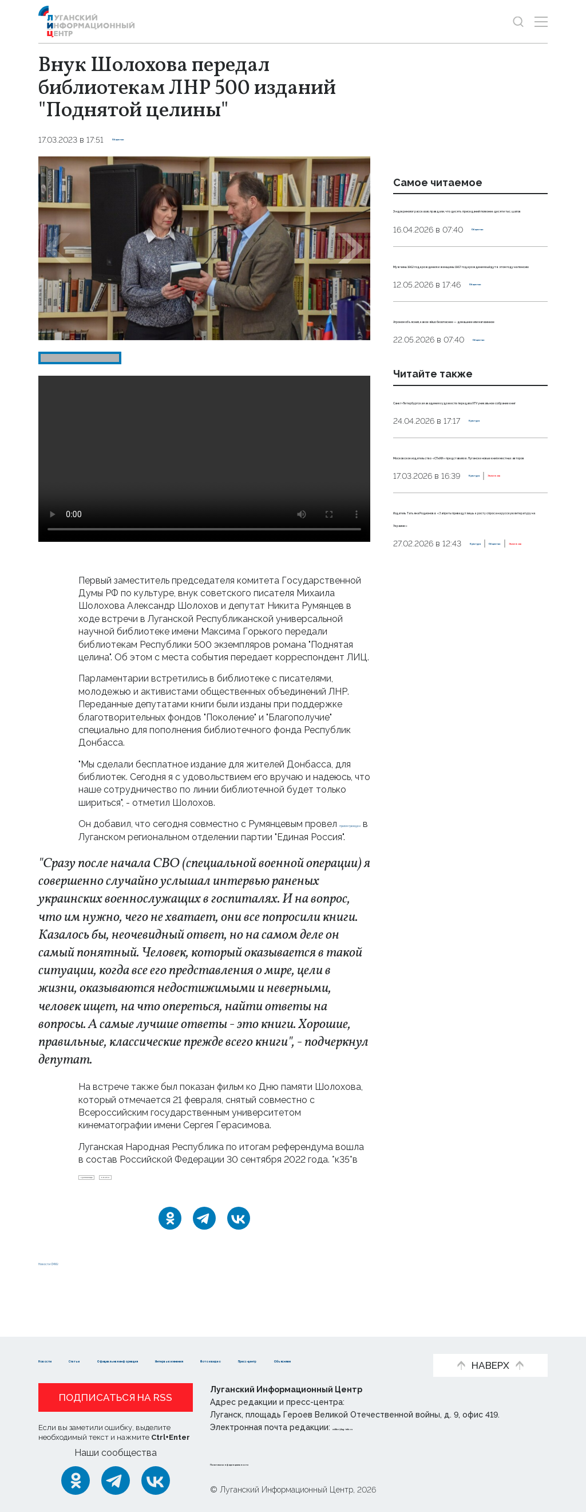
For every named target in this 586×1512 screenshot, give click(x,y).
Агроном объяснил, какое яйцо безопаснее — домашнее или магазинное (468, 395)
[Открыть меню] (541, 21)
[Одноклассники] (170, 1240)
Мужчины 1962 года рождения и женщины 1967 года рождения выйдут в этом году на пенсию (470, 315)
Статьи (112, 1342)
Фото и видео (71, 1359)
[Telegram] (204, 1240)
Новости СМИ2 (72, 1284)
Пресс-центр (153, 1359)
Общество (134, 139)
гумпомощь (106, 1194)
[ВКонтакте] (238, 1240)
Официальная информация (210, 1342)
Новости (58, 1342)
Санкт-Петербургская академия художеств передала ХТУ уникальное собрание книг (470, 502)
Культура (488, 535)
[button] (57, 248)
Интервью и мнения (339, 1342)
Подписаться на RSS (115, 1397)
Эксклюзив (463, 641)
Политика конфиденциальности (279, 1462)
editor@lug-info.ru (371, 1427)
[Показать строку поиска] (518, 21)
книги (154, 1194)
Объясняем (229, 1359)
